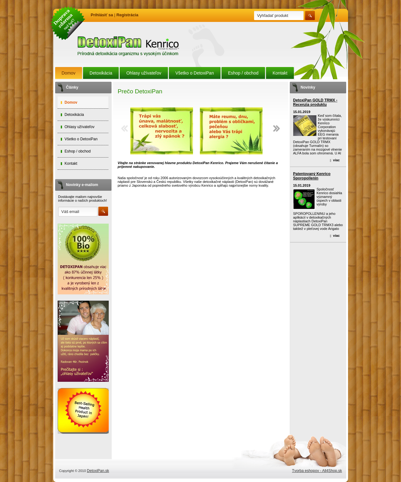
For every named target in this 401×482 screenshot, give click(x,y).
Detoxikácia (101, 72)
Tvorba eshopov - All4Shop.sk (317, 471)
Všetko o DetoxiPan (194, 72)
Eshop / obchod (243, 72)
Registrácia (127, 15)
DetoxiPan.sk (98, 471)
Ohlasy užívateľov (143, 72)
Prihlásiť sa (102, 15)
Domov (69, 72)
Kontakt (280, 72)
